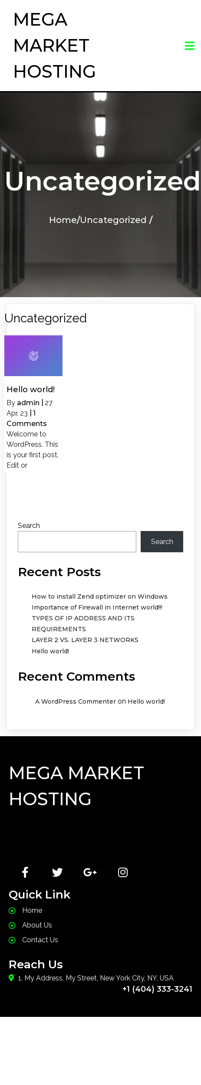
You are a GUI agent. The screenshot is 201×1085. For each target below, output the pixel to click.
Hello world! (50, 651)
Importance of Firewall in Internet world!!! (97, 607)
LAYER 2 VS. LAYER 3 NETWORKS (85, 640)
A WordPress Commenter (75, 701)
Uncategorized (113, 220)
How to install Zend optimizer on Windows (100, 596)
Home (63, 220)
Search (29, 525)
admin (28, 403)
